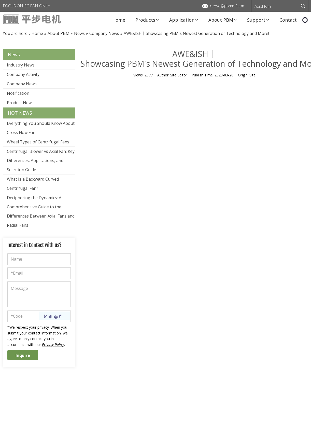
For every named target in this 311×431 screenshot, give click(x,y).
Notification (18, 93)
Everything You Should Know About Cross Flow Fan (41, 127)
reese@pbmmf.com (227, 6)
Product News (20, 102)
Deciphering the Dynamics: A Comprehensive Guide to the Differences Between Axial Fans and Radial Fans (41, 211)
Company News (22, 84)
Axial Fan (263, 6)
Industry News (21, 65)
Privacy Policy (53, 344)
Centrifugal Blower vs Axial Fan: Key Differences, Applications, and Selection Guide (41, 160)
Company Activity (23, 74)
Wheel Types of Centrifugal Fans (38, 142)
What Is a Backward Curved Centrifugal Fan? (33, 183)
